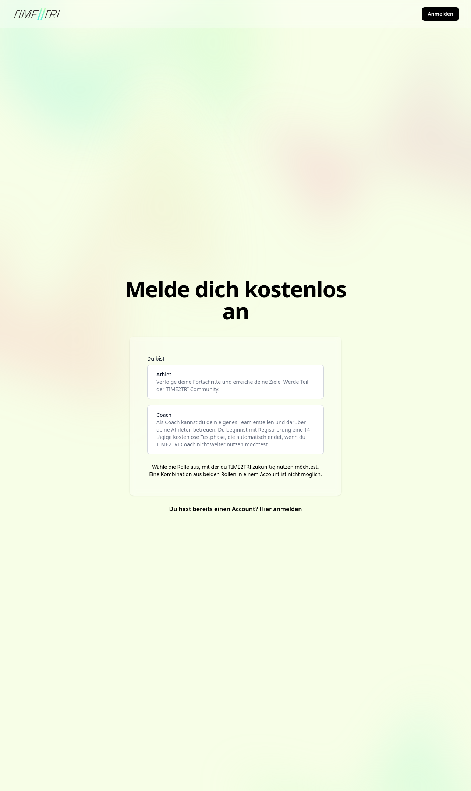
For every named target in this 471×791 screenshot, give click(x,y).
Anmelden (440, 13)
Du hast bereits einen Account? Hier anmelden (235, 509)
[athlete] (235, 382)
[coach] (235, 429)
